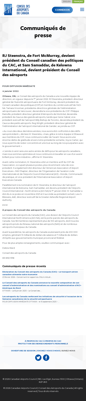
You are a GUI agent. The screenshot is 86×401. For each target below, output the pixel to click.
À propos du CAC (34, 341)
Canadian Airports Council (23, 379)
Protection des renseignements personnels (43, 344)
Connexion (62, 9)
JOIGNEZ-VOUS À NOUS (48, 351)
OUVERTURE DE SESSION (23, 351)
